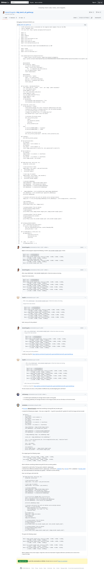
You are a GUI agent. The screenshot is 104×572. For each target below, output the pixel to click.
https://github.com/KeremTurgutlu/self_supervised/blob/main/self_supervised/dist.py (52, 354)
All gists (32, 2)
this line (66, 468)
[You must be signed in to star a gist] (92, 12)
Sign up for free (23, 561)
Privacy (36, 568)
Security (40, 568)
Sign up (100, 2)
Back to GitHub (38, 2)
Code (5, 17)
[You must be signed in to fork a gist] (98, 12)
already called (82, 468)
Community (49, 568)
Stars (22, 17)
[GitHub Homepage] (21, 568)
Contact (57, 568)
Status (45, 568)
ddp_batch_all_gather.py (25, 12)
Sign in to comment (62, 561)
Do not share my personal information (76, 568)
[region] (52, 135)
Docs (54, 568)
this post (25, 408)
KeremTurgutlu (10, 12)
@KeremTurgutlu (32, 408)
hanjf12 (24, 297)
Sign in (94, 2)
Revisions (13, 17)
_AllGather (59, 468)
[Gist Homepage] (5, 2)
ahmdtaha (24, 405)
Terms (32, 568)
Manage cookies (64, 568)
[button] (91, 18)
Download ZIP (98, 17)
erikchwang (25, 394)
